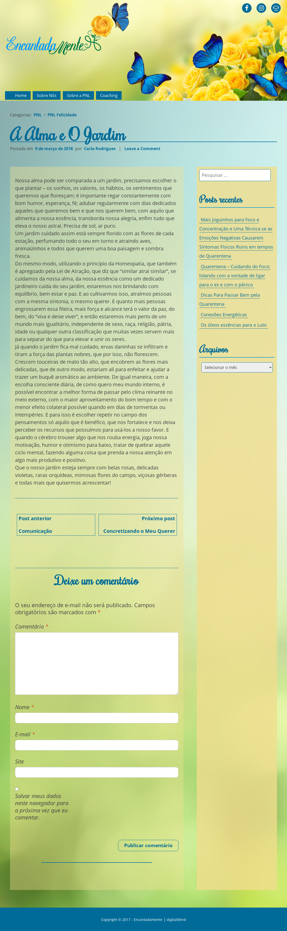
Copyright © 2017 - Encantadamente (131, 919)
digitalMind (176, 919)
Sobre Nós (47, 95)
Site (19, 761)
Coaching (109, 95)
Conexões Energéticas (224, 314)
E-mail (25, 734)
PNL (38, 115)
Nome (24, 707)
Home (21, 95)
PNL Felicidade (62, 115)
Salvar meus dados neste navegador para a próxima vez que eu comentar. (41, 806)
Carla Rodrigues (100, 148)
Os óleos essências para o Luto (234, 325)
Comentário (31, 626)
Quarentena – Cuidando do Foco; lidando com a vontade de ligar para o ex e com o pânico (234, 275)
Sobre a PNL (78, 95)
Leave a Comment (143, 148)
